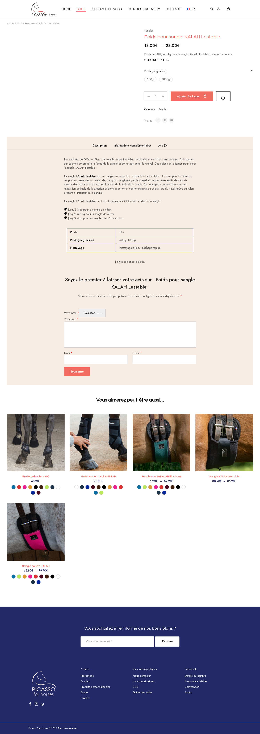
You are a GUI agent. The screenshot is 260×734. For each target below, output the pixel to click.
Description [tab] (100, 146)
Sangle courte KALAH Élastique (161, 476)
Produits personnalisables (95, 687)
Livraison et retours (144, 681)
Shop (19, 23)
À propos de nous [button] (106, 9)
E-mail (137, 353)
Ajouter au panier (192, 96)
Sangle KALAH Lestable (224, 476)
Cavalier (85, 698)
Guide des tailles (142, 692)
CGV (136, 687)
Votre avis (71, 319)
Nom (68, 353)
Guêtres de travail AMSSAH (98, 476)
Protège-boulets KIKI (35, 476)
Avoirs (188, 692)
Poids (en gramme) (155, 71)
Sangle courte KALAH (35, 566)
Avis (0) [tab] (162, 146)
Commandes (192, 687)
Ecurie (84, 692)
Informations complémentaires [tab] (132, 146)
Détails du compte (195, 676)
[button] (190, 9)
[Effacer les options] (251, 70)
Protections (87, 676)
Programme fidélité (196, 681)
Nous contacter (142, 676)
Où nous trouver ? (144, 9)
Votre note (71, 313)
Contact (173, 9)
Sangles (148, 31)
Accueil (10, 23)
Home (66, 9)
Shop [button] (81, 9)
